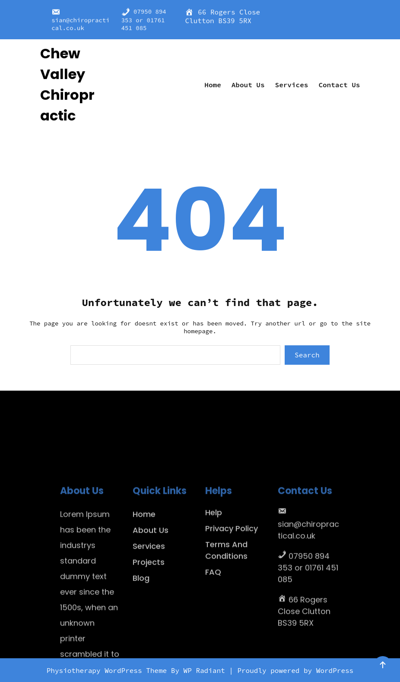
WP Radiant (204, 670)
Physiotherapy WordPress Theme (109, 670)
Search (307, 354)
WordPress (334, 670)
